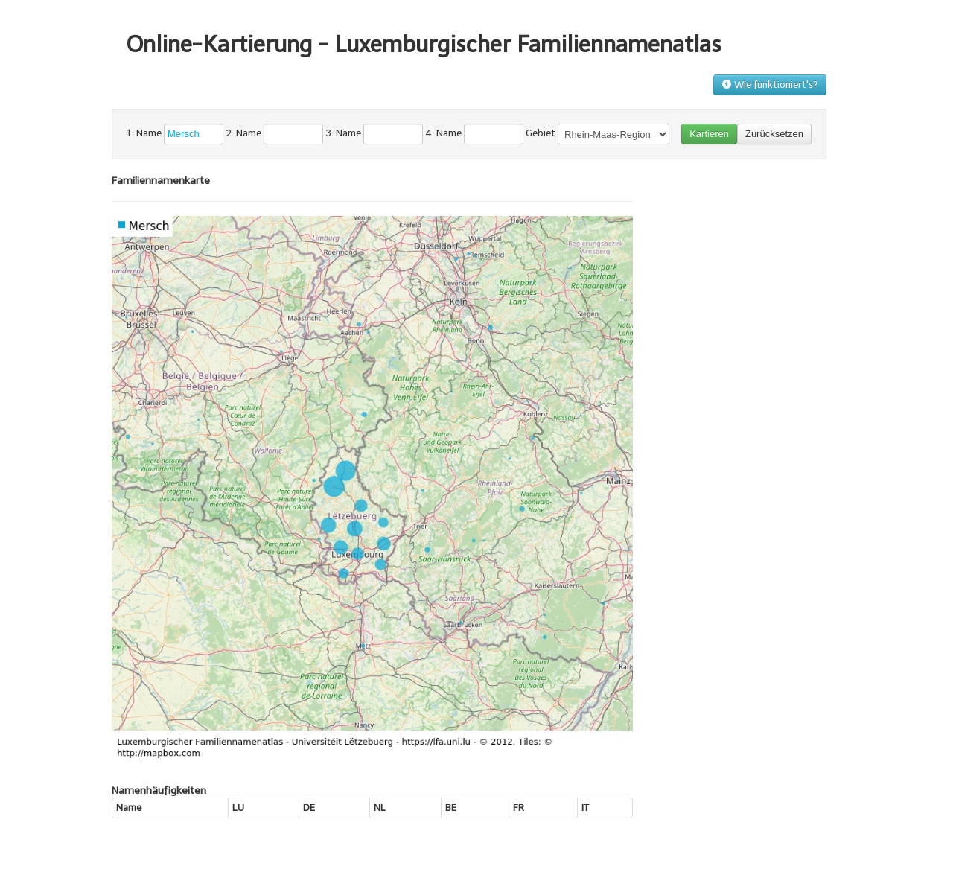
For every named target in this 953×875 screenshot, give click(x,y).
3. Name (343, 133)
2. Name (243, 133)
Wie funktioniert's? (769, 84)
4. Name (443, 133)
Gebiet (540, 133)
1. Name (144, 133)
